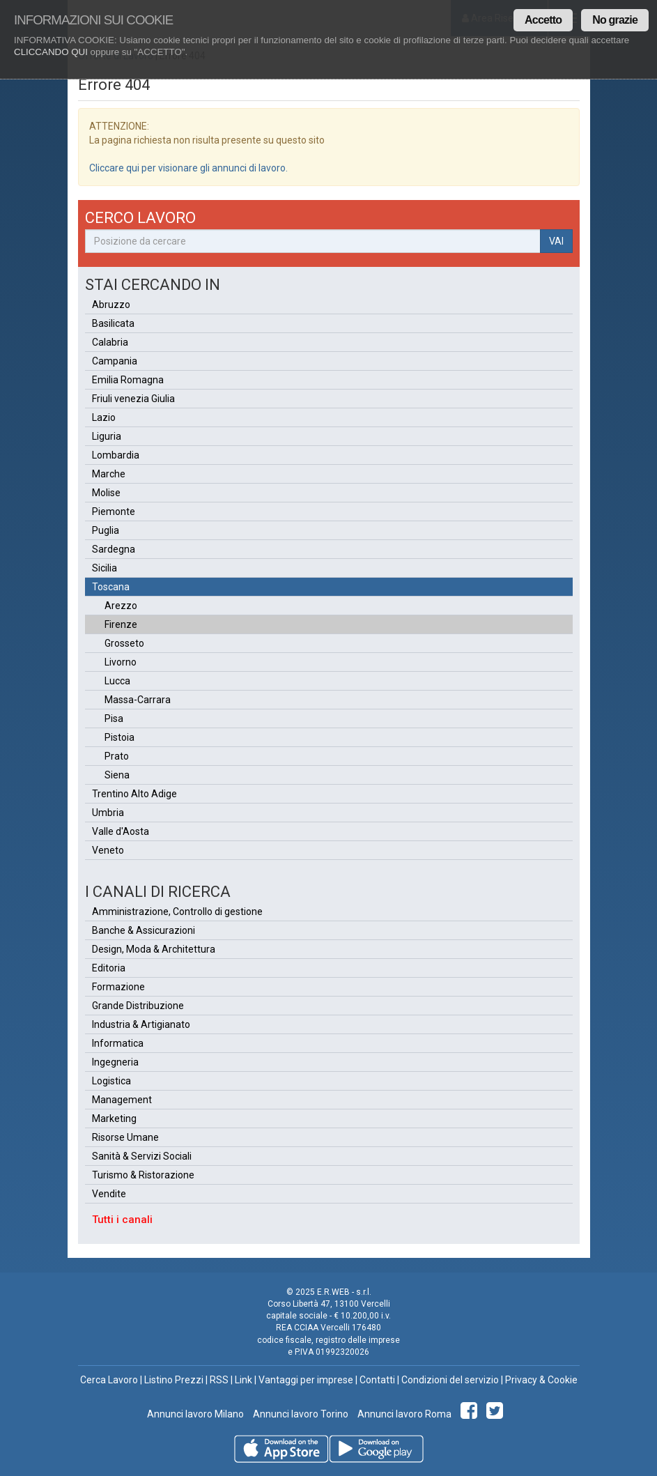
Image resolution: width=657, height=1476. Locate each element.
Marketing (114, 1118)
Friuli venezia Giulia (133, 398)
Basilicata (113, 323)
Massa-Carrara (138, 699)
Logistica (111, 1080)
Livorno (121, 662)
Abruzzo (111, 304)
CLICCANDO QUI (51, 52)
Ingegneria (115, 1062)
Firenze (121, 624)
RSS (219, 1379)
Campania (114, 361)
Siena (117, 775)
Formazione (118, 986)
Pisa (114, 718)
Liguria (106, 436)
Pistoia (119, 737)
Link (243, 1379)
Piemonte (113, 511)
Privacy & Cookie (541, 1379)
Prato (117, 756)
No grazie (614, 20)
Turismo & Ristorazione (143, 1175)
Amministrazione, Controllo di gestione (177, 911)
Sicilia (104, 568)
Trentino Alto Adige (134, 793)
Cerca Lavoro (109, 1379)
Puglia (105, 530)
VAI (556, 241)
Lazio (104, 417)
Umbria (108, 812)
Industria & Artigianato (141, 1024)
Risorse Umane (125, 1137)
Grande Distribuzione (138, 1005)
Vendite (109, 1193)
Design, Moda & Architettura (153, 949)
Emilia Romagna (128, 379)
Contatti (377, 1379)
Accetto (543, 20)
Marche (108, 473)
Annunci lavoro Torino (299, 1414)
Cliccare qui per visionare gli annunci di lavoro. (188, 168)
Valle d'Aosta (120, 831)
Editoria (108, 968)
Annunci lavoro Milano (195, 1414)
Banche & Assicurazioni (143, 930)
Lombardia (115, 455)
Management (122, 1099)
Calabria (110, 342)
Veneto (108, 850)
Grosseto (124, 643)
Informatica (118, 1043)
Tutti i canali (122, 1219)
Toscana (111, 586)
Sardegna (113, 549)
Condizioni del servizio (450, 1379)
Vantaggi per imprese (305, 1379)
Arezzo (121, 605)
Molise (106, 492)
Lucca (117, 680)
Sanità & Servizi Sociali (142, 1156)
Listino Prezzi (173, 1379)
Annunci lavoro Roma (403, 1414)
